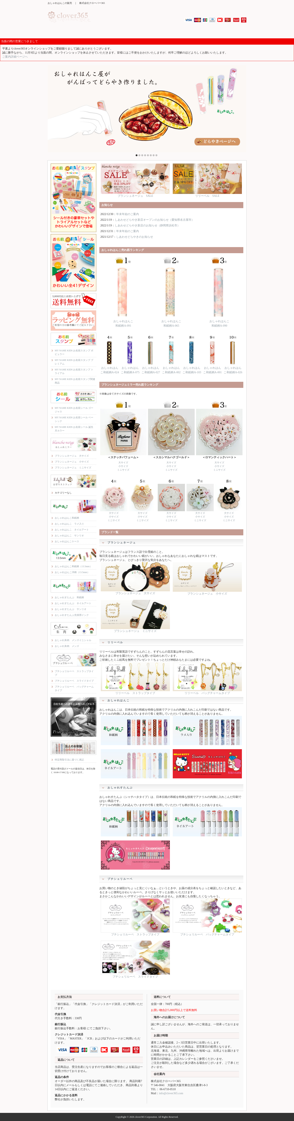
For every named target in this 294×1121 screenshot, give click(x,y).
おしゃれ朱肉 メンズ (67, 646)
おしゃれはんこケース (67, 541)
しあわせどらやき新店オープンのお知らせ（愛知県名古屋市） (154, 219)
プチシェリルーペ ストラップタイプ (135, 933)
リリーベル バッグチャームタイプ (207, 692)
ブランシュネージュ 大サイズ (135, 592)
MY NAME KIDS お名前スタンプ (60, 32)
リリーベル (134, 32)
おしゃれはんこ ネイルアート (72, 529)
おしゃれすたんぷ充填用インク (72, 615)
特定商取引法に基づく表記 (69, 759)
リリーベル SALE (207, 194)
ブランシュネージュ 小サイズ (207, 592)
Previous (51, 108)
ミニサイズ (123, 469)
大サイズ (123, 462)
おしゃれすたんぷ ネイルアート (73, 603)
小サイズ (123, 466)
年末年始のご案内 (127, 214)
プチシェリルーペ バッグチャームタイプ (207, 933)
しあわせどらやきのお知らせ (134, 236)
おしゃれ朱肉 (208, 32)
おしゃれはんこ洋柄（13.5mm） (72, 572)
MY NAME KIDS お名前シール (84, 32)
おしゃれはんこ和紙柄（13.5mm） (73, 566)
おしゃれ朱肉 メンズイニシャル (73, 640)
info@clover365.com (171, 1093)
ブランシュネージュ (109, 32)
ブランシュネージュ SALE (135, 194)
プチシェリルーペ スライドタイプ (135, 975)
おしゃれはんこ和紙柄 (67, 517)
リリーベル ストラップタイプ (135, 692)
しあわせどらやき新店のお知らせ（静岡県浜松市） (147, 225)
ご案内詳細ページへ (15, 56)
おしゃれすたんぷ (183, 32)
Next (242, 108)
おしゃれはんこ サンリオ (69, 535)
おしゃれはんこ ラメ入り (69, 523)
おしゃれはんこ (159, 32)
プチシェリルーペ (233, 32)
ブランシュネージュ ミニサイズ (135, 630)
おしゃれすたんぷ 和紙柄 (69, 597)
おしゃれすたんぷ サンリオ (70, 609)
